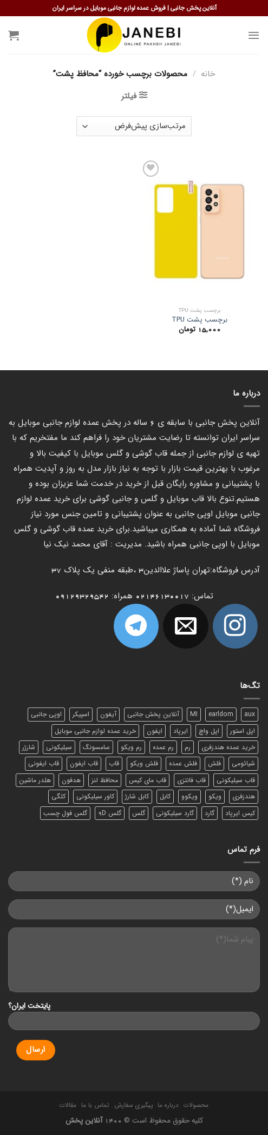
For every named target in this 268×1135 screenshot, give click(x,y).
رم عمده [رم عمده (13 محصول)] (163, 747)
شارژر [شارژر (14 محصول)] (28, 747)
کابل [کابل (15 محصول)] (165, 796)
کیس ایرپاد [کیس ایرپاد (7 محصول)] (240, 813)
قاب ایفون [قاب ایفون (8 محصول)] (84, 763)
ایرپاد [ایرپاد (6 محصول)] (180, 731)
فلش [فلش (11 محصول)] (214, 763)
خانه (208, 74)
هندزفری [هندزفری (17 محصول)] (243, 796)
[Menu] (253, 35)
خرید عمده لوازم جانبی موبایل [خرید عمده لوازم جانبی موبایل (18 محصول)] (95, 731)
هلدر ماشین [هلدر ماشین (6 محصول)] (35, 780)
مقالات (68, 1105)
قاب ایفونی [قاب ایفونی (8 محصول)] (43, 763)
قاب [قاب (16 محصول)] (114, 763)
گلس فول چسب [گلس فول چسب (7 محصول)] (65, 813)
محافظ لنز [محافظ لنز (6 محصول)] (104, 780)
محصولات (196, 1105)
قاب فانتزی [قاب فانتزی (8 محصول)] (191, 780)
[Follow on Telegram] (136, 626)
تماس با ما (95, 1105)
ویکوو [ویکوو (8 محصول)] (189, 796)
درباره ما (168, 1105)
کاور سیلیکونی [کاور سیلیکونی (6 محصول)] (95, 796)
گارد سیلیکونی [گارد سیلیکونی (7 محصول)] (175, 813)
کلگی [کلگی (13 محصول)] (58, 796)
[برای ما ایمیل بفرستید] (185, 626)
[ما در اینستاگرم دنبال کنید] (235, 626)
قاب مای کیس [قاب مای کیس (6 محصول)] (147, 780)
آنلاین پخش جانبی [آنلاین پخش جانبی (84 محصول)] (153, 714)
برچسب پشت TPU (199, 320)
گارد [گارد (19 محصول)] (209, 813)
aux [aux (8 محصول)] (249, 714)
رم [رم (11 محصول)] (188, 747)
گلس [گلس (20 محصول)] (138, 813)
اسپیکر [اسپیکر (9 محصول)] (81, 714)
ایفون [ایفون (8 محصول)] (154, 731)
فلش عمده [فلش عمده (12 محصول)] (183, 763)
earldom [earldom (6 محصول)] (220, 714)
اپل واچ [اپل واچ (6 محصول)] (209, 731)
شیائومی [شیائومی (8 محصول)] (243, 763)
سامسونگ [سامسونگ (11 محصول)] (96, 747)
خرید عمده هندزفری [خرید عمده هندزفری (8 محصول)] (228, 747)
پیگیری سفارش (133, 1105)
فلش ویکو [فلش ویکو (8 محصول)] (144, 763)
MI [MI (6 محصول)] (194, 714)
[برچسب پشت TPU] (199, 230)
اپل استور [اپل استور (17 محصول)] (242, 731)
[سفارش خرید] (134, 126)
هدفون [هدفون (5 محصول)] (71, 780)
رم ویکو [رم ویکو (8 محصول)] (131, 747)
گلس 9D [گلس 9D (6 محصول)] (109, 813)
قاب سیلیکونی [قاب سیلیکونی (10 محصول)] (236, 780)
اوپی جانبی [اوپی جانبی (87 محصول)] (46, 714)
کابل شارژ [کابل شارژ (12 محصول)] (137, 796)
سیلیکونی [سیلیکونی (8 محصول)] (59, 747)
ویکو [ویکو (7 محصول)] (214, 796)
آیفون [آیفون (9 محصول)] (108, 714)
